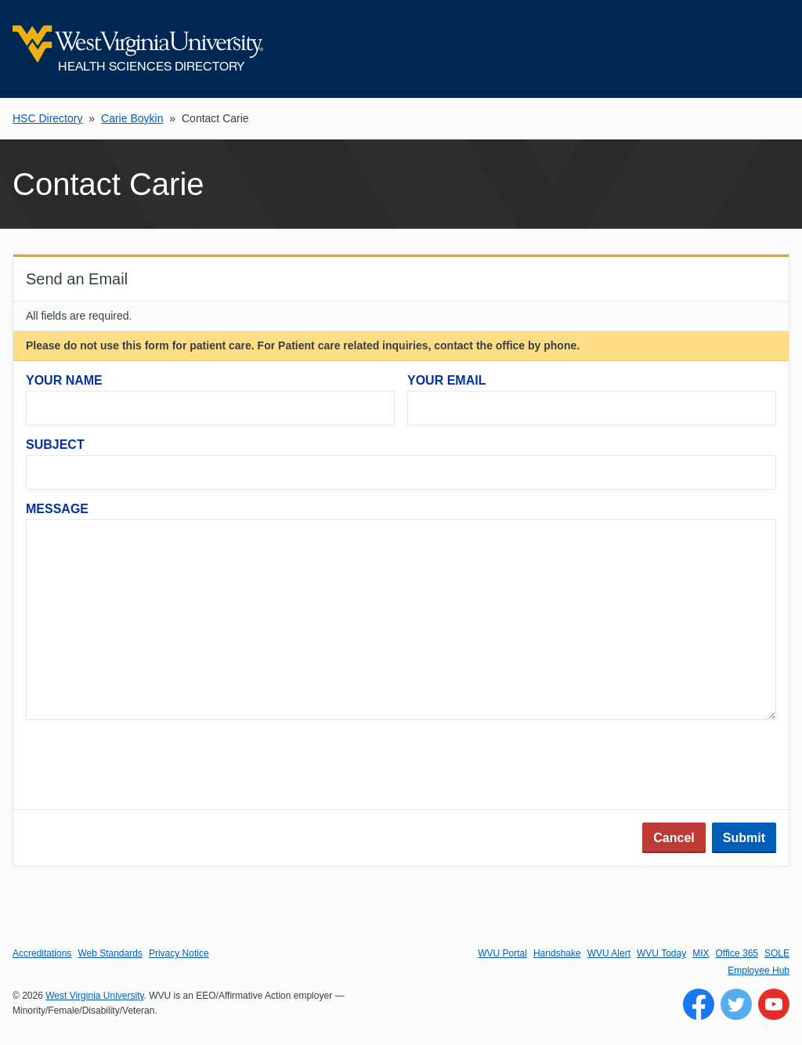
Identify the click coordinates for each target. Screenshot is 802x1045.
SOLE (776, 953)
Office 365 (737, 953)
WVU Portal (502, 953)
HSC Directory (47, 118)
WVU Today (661, 953)
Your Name (64, 380)
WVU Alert (608, 953)
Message (57, 508)
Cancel (673, 837)
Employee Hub (758, 970)
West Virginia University (94, 995)
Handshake (557, 953)
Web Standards (110, 953)
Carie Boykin (132, 118)
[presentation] (145, 766)
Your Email (446, 380)
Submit (744, 837)
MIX (700, 953)
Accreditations (42, 953)
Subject (55, 444)
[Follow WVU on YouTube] (773, 1004)
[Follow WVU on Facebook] (698, 1004)
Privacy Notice (179, 953)
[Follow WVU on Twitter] (736, 1004)
